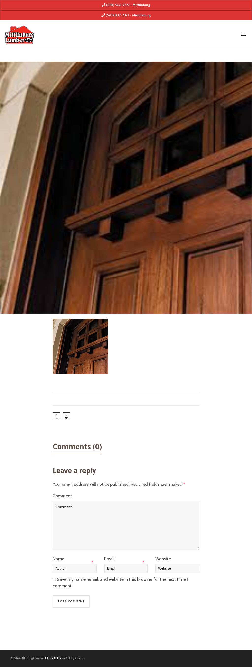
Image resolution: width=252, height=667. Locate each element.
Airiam (79, 658)
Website (163, 559)
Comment (62, 496)
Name (58, 559)
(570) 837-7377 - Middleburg (126, 15)
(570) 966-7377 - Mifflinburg (126, 5)
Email (109, 559)
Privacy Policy (53, 658)
